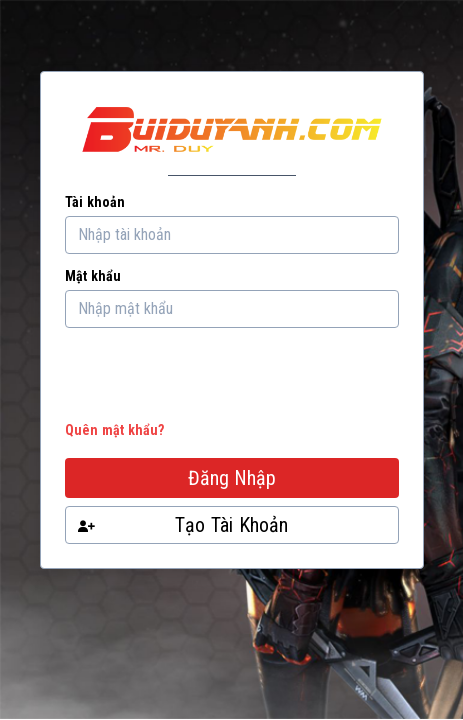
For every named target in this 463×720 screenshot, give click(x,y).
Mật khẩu (93, 276)
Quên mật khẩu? (114, 430)
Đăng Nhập (232, 478)
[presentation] (217, 379)
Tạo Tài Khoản (182, 525)
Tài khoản (95, 202)
